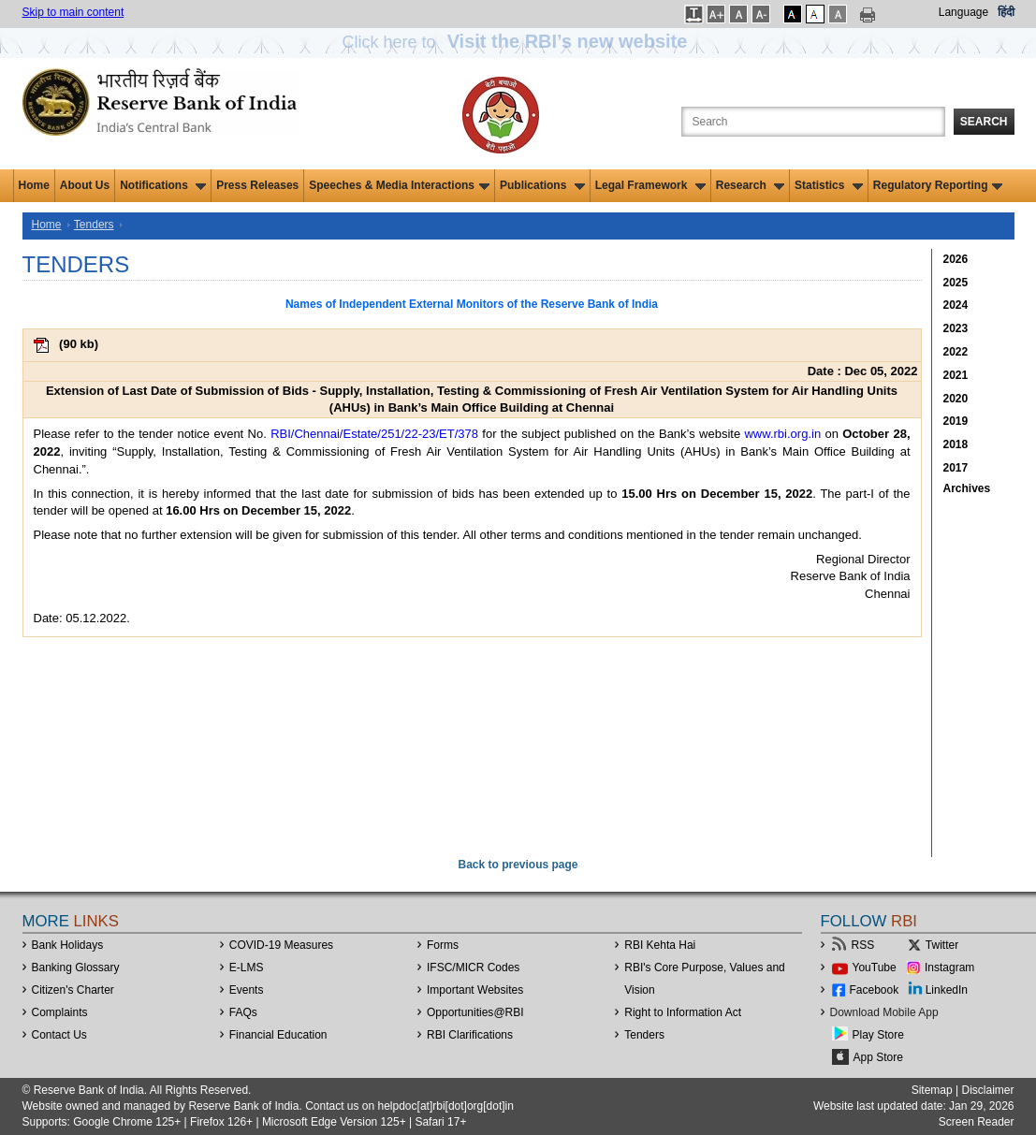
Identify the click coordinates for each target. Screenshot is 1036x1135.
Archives (967, 488)
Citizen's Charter (73, 990)
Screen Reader (976, 1121)
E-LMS (246, 967)
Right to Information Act (682, 1012)
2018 (956, 444)
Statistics (829, 185)
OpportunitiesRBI (475, 1012)
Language (963, 12)
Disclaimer (987, 1090)
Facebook (874, 990)
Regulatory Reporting (938, 185)
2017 (956, 467)
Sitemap (932, 1090)
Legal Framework (650, 185)
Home (34, 185)
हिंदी (1006, 12)
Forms (443, 945)
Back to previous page (517, 864)
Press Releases (257, 185)
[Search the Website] (813, 122)
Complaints (60, 1012)
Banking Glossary (76, 967)
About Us (84, 185)
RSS (863, 945)
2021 (956, 375)
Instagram (949, 967)
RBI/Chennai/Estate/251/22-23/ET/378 (374, 434)
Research (750, 185)
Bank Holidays (68, 945)
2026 (956, 259)
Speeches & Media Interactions (399, 185)
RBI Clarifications (470, 1034)
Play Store (878, 1034)
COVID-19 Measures (281, 945)
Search (984, 121)
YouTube (875, 967)
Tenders (94, 224)
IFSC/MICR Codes (473, 967)
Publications (542, 185)
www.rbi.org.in (782, 434)
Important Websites (475, 990)
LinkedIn (947, 990)
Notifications (163, 185)
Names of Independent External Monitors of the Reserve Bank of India (471, 304)
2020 (956, 398)
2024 (956, 305)
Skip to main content (73, 12)
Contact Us (59, 1034)
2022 (956, 351)
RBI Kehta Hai (659, 945)
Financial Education (278, 1034)
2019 (956, 421)
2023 (956, 328)
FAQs (243, 1012)
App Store (878, 1057)
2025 (956, 282)
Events (246, 990)
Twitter (942, 945)
